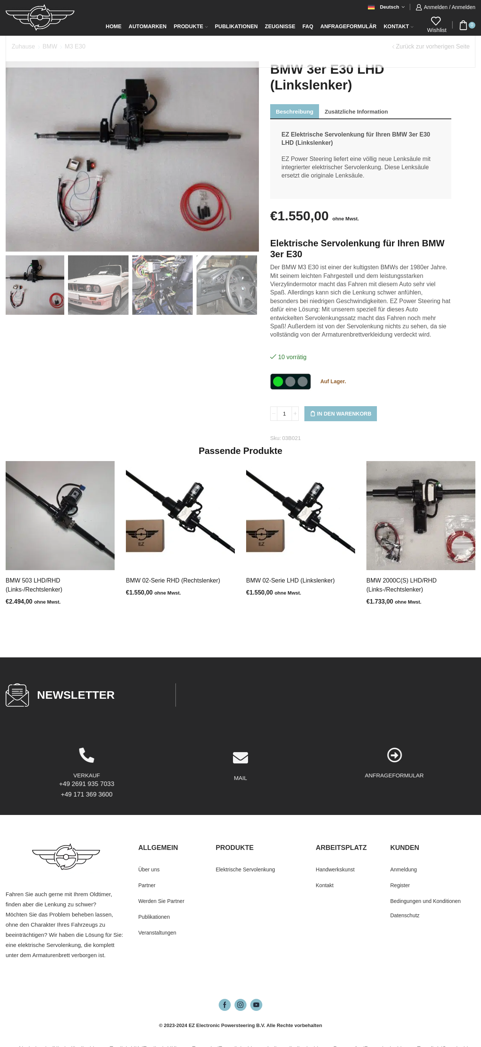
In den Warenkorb (344, 414)
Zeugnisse (280, 26)
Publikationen (236, 26)
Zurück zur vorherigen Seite (433, 46)
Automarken (147, 26)
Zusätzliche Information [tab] (356, 111)
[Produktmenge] (284, 414)
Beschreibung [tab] (294, 111)
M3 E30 (75, 46)
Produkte (191, 26)
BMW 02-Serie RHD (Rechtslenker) (173, 580)
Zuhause (23, 46)
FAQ (308, 26)
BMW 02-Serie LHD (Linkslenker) (290, 580)
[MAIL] (240, 796)
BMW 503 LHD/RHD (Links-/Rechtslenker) (34, 585)
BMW (49, 46)
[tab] (294, 111)
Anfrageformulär (349, 26)
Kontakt (398, 26)
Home (113, 26)
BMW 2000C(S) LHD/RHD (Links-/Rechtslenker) (401, 585)
